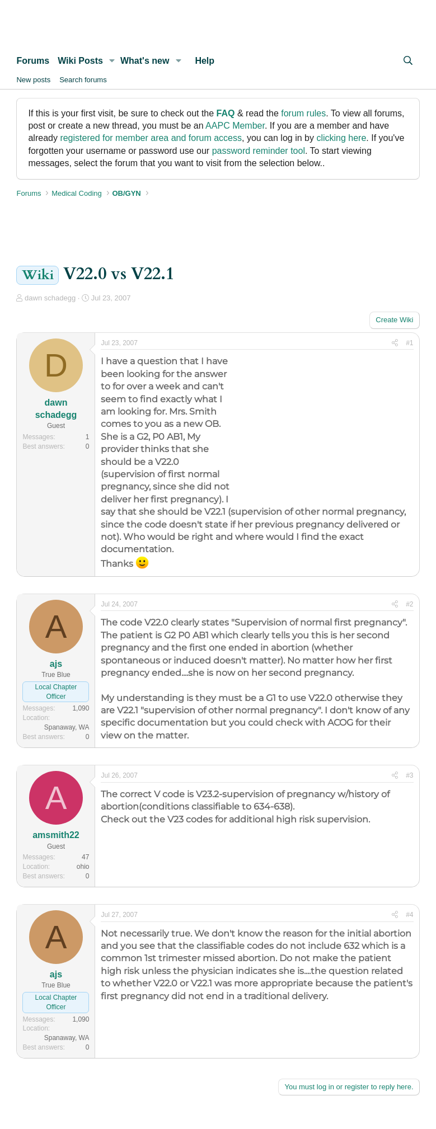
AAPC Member (235, 125)
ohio (83, 867)
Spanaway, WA (67, 727)
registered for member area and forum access (151, 138)
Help (204, 60)
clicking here (341, 138)
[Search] (408, 61)
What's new (144, 60)
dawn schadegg (50, 298)
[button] (112, 61)
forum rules (303, 113)
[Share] (395, 343)
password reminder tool (258, 151)
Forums (32, 60)
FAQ (226, 113)
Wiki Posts (80, 60)
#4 (409, 915)
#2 (409, 604)
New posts (33, 80)
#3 (409, 775)
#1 (409, 343)
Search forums (83, 80)
